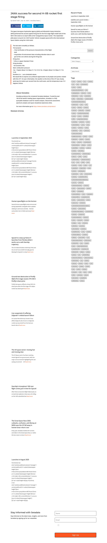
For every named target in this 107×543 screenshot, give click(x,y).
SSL (80, 272)
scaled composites (77, 217)
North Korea (75, 260)
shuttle (74, 208)
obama (81, 139)
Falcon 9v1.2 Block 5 (77, 257)
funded (74, 150)
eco (85, 81)
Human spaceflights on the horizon (82, 26)
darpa (88, 251)
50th (74, 275)
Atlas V (74, 156)
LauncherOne (89, 211)
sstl (78, 162)
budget (74, 223)
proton (74, 254)
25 (86, 90)
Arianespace (84, 84)
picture (80, 263)
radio (85, 165)
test (89, 168)
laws (74, 246)
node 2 (88, 147)
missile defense (76, 194)
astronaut (75, 266)
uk (90, 165)
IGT (86, 104)
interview (80, 275)
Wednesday (75, 280)
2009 (80, 156)
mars (83, 124)
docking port (81, 171)
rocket (85, 136)
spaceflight (75, 147)
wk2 (88, 162)
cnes (83, 231)
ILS (79, 254)
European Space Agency (78, 211)
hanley (86, 220)
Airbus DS (81, 110)
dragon (81, 266)
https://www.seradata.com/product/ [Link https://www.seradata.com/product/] (44, 106)
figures (83, 145)
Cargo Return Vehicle (82, 119)
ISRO (74, 119)
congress (85, 234)
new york (80, 220)
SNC (90, 272)
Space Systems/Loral (82, 246)
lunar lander (81, 237)
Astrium (74, 263)
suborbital (75, 168)
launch (87, 139)
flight (74, 191)
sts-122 (74, 182)
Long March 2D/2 (83, 176)
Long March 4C (85, 197)
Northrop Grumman (77, 185)
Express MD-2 (76, 159)
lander (87, 266)
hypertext (75, 139)
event (78, 269)
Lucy (80, 165)
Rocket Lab (75, 104)
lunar (91, 136)
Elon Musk (81, 150)
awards (86, 107)
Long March (83, 277)
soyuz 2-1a (75, 202)
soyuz (74, 107)
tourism (79, 142)
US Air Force (87, 240)
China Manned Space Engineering (80, 179)
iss (73, 84)
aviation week (89, 98)
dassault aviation (85, 159)
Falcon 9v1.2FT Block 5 (78, 90)
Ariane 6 (86, 217)
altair (88, 199)
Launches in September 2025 (80, 16)
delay (87, 127)
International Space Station (79, 101)
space (74, 113)
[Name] (75, 513)
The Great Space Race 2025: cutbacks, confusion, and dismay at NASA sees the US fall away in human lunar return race (24, 424)
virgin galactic (76, 93)
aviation (74, 165)
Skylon (86, 260)
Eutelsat (81, 127)
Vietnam (85, 223)
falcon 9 (83, 93)
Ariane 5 (81, 182)
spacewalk (87, 95)
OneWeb (86, 116)
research (82, 121)
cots (84, 194)
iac (88, 237)
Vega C (82, 251)
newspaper (80, 191)
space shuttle (82, 208)
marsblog (75, 121)
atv (79, 223)
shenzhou (75, 225)
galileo (88, 188)
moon (79, 116)
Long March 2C (76, 231)
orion (88, 121)
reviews (90, 81)
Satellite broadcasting (83, 113)
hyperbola (75, 130)
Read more (30, 252)
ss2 (73, 162)
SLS (81, 173)
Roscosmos (75, 95)
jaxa (88, 124)
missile (74, 171)
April (85, 272)
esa (78, 84)
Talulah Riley (86, 254)
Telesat (84, 269)
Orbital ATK (75, 243)
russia (74, 116)
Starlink (74, 110)
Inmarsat (83, 228)
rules (74, 220)
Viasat (82, 280)
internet (74, 176)
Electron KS (75, 251)
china (74, 87)
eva (81, 95)
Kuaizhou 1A (85, 249)
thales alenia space (77, 133)
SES (81, 130)
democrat (87, 130)
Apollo (86, 243)
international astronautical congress (81, 205)
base (86, 263)
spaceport (90, 194)
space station (81, 199)
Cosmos (74, 214)
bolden (88, 231)
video (79, 87)
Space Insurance (88, 257)
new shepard (75, 228)
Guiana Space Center (77, 240)
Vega (74, 142)
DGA (74, 98)
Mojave (74, 237)
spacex (79, 81)
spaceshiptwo (76, 124)
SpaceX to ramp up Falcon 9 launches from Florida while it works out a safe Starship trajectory (22, 241)
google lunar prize (77, 136)
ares (82, 104)
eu (81, 260)
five (73, 269)
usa (91, 263)
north (89, 145)
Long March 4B (76, 249)
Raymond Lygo (86, 153)
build (74, 199)
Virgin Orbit (82, 168)
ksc (81, 243)
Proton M (82, 202)
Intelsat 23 (81, 214)
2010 (74, 188)
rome (85, 156)
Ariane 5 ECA (88, 173)
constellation (87, 142)
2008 (83, 162)
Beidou (79, 107)
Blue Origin (80, 98)
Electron (86, 185)
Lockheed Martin (76, 153)
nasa (74, 81)
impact (74, 127)
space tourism (81, 188)
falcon (86, 275)
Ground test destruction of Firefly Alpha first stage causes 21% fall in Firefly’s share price (82, 40)
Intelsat (82, 147)
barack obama (76, 145)
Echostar (75, 272)
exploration (75, 173)
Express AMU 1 (76, 197)
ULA (89, 93)
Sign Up (75, 535)
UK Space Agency (76, 234)
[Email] (75, 520)
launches (82, 225)
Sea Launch (75, 277)
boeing (87, 110)
